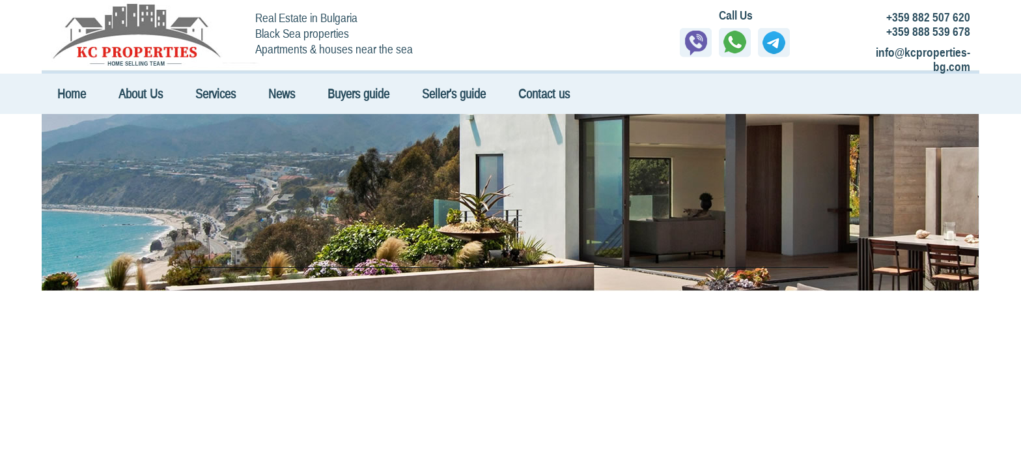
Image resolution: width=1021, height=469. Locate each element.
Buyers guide (358, 93)
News (281, 93)
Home (71, 93)
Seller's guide (454, 93)
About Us (141, 93)
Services (215, 93)
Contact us (544, 93)
